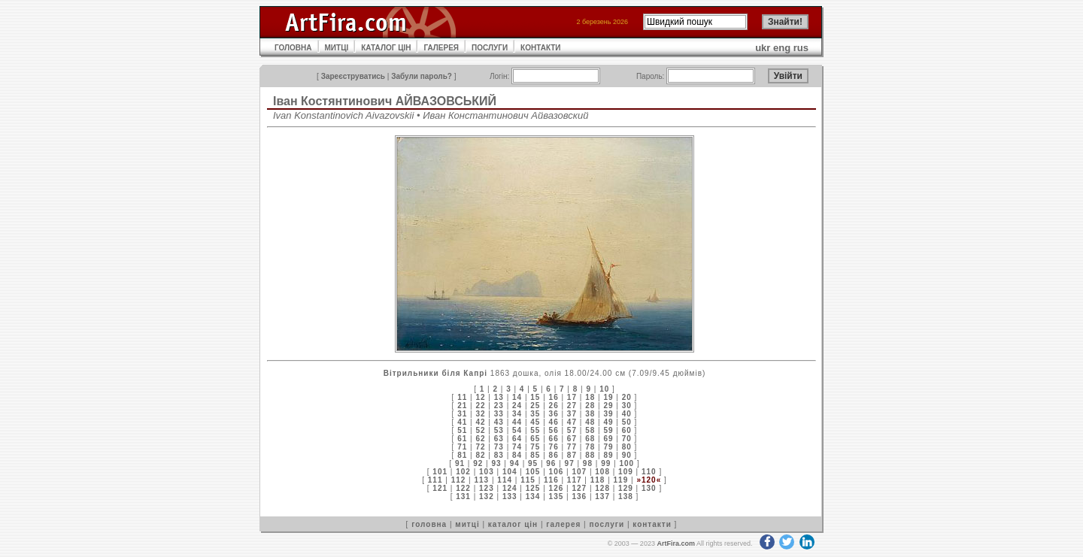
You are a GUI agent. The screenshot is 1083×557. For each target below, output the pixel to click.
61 (462, 438)
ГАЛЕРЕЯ (441, 48)
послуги (606, 524)
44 (517, 422)
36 (554, 414)
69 (608, 438)
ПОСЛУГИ (490, 48)
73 (499, 447)
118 (597, 480)
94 (515, 463)
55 (535, 430)
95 (533, 463)
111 (435, 480)
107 (579, 472)
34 (517, 414)
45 (535, 422)
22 (480, 405)
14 (517, 397)
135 (556, 496)
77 (572, 447)
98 (588, 463)
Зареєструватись (353, 76)
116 (551, 480)
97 (570, 463)
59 (608, 430)
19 (608, 397)
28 (590, 405)
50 (627, 422)
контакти (652, 524)
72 (480, 447)
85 (535, 455)
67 (572, 438)
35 (535, 414)
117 (574, 480)
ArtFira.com (676, 543)
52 (480, 430)
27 (572, 405)
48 (590, 422)
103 (486, 472)
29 (608, 405)
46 (554, 422)
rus (800, 47)
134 (533, 496)
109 (625, 472)
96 (551, 463)
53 (499, 430)
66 (554, 438)
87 (572, 455)
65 (535, 438)
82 (480, 455)
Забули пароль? (421, 76)
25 (535, 405)
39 (608, 414)
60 (627, 430)
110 (649, 472)
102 (463, 472)
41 (462, 422)
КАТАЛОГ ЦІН (386, 48)
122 (463, 488)
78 (590, 447)
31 (462, 414)
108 (602, 472)
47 (572, 422)
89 (608, 455)
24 (517, 405)
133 (509, 496)
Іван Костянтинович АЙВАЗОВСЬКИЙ (384, 101)
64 (517, 438)
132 (486, 496)
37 (572, 414)
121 (439, 488)
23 (499, 405)
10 (604, 389)
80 (627, 447)
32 (480, 414)
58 (590, 430)
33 (499, 414)
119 (621, 480)
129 (625, 488)
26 (554, 405)
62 (480, 438)
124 (509, 488)
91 (460, 463)
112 (458, 480)
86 (554, 455)
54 (517, 430)
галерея (563, 524)
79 (608, 447)
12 (480, 397)
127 (579, 488)
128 (602, 488)
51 (462, 430)
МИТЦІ (337, 48)
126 (556, 488)
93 (496, 463)
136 (579, 496)
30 (627, 405)
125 (533, 488)
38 (590, 414)
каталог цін (513, 524)
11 (462, 397)
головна (429, 524)
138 (625, 496)
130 (649, 488)
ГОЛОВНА (293, 48)
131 (463, 496)
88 (590, 455)
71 (462, 447)
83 (499, 455)
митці (467, 524)
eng (781, 47)
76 (554, 447)
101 (439, 472)
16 (554, 397)
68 (590, 438)
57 (572, 430)
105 (533, 472)
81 (462, 455)
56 (554, 430)
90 (627, 455)
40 (627, 414)
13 (499, 397)
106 (556, 472)
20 (627, 397)
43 (499, 422)
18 (590, 397)
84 (517, 455)
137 (602, 496)
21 (462, 405)
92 (478, 463)
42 (480, 422)
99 (606, 463)
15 (535, 397)
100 (626, 463)
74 (517, 447)
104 (509, 472)
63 (499, 438)
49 (608, 422)
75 (535, 447)
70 (627, 438)
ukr (762, 47)
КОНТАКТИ (540, 48)
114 (504, 480)
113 (481, 480)
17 (572, 397)
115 (527, 480)
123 (486, 488)
